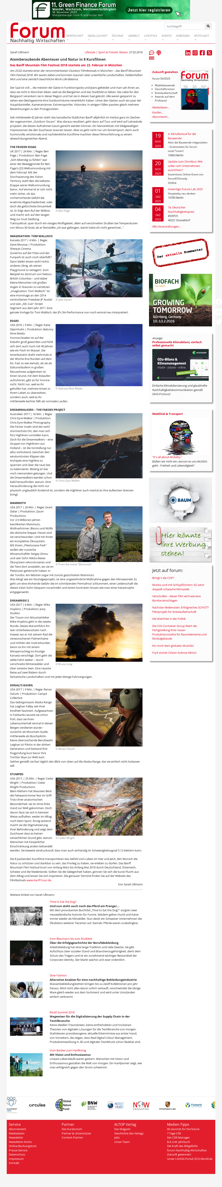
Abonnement (17, 1129)
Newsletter (16, 1137)
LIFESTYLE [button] (150, 36)
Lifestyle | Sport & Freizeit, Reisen (106, 52)
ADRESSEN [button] (183, 36)
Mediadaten (17, 1133)
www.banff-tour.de (38, 880)
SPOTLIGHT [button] (201, 36)
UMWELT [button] (134, 36)
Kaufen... (157, 112)
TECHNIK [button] (117, 36)
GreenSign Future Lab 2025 (185, 189)
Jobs (117, 1137)
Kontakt (14, 1163)
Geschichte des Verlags (129, 1133)
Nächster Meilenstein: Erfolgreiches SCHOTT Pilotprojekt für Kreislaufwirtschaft (180, 609)
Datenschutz (17, 1154)
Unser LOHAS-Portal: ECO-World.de (189, 1159)
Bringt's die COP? (163, 578)
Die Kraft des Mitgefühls (182, 1146)
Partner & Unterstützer (76, 1133)
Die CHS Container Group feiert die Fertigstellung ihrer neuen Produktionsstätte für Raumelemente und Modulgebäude (179, 632)
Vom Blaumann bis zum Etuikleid (71, 939)
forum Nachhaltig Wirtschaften (187, 1150)
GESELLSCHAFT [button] (98, 36)
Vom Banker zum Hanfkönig (68, 1050)
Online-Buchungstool (22, 1146)
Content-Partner (72, 1137)
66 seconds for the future (183, 1129)
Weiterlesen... (160, 107)
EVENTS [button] (167, 36)
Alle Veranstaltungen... (166, 226)
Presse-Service (18, 1150)
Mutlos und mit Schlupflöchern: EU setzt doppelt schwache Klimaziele (178, 587)
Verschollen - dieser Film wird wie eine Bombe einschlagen (176, 598)
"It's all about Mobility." (167, 457)
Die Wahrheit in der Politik (169, 619)
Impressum (16, 1159)
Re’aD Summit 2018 (62, 1012)
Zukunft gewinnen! (179, 1154)
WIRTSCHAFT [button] (74, 36)
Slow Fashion (58, 975)
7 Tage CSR (174, 1133)
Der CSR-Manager (178, 1137)
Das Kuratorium (72, 1129)
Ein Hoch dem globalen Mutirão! (173, 646)
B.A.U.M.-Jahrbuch (178, 1142)
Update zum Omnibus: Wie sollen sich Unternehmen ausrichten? (185, 166)
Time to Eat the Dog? (63, 902)
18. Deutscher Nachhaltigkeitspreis (181, 209)
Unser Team (122, 1142)
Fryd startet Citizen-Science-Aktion (174, 653)
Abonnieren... (160, 117)
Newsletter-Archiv (20, 1142)
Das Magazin (122, 1129)
